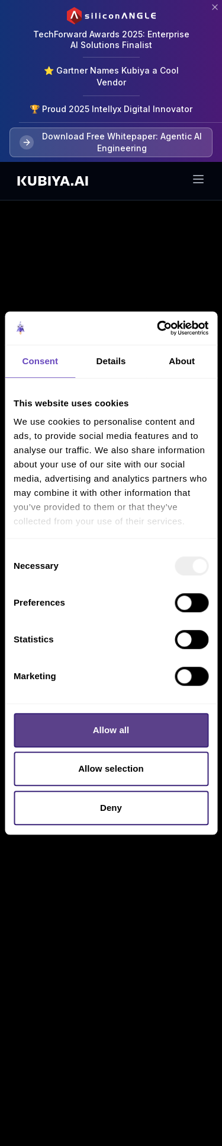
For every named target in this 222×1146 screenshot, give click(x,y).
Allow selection (111, 768)
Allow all (111, 730)
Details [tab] (111, 361)
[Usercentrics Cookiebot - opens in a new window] (158, 328)
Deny (111, 808)
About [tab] (182, 361)
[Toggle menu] (198, 179)
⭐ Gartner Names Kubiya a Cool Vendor (111, 76)
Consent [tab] (40, 361)
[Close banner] (215, 7)
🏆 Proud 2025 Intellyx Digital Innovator (111, 109)
